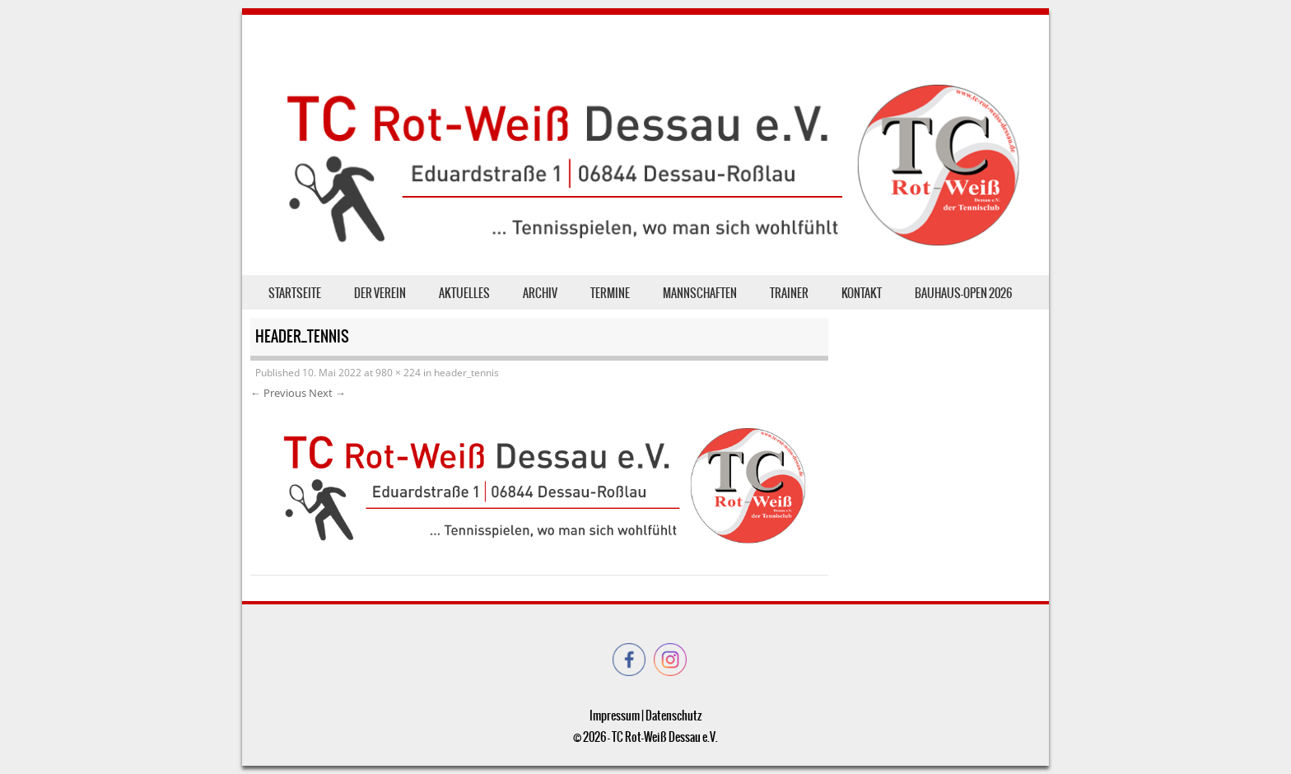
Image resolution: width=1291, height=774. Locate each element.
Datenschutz (673, 715)
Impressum (615, 715)
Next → (327, 392)
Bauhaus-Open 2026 (963, 293)
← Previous (278, 392)
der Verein (380, 293)
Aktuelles (464, 293)
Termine (610, 293)
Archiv (540, 293)
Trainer (789, 293)
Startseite (294, 293)
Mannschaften (700, 293)
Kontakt (861, 293)
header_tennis (466, 373)
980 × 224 (398, 373)
